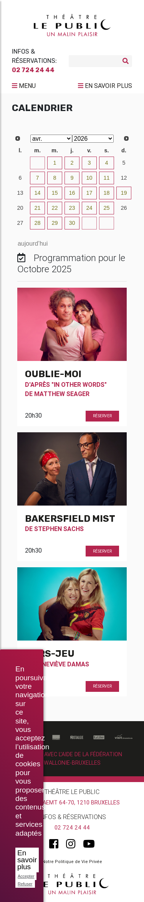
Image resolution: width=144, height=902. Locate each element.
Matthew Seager (61, 394)
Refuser (25, 884)
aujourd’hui (33, 243)
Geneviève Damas (61, 664)
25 (106, 208)
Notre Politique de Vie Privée (72, 861)
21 (37, 208)
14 (37, 193)
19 (124, 193)
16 (72, 193)
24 (89, 208)
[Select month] (51, 139)
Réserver (102, 415)
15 (54, 193)
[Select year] (93, 139)
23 (72, 208)
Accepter (26, 876)
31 (37, 163)
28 (37, 223)
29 (54, 223)
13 (20, 193)
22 (54, 208)
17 (89, 193)
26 (124, 208)
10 (89, 178)
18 (106, 193)
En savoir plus (27, 860)
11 (106, 178)
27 (20, 223)
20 (20, 208)
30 (20, 163)
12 (124, 178)
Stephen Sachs (59, 529)
